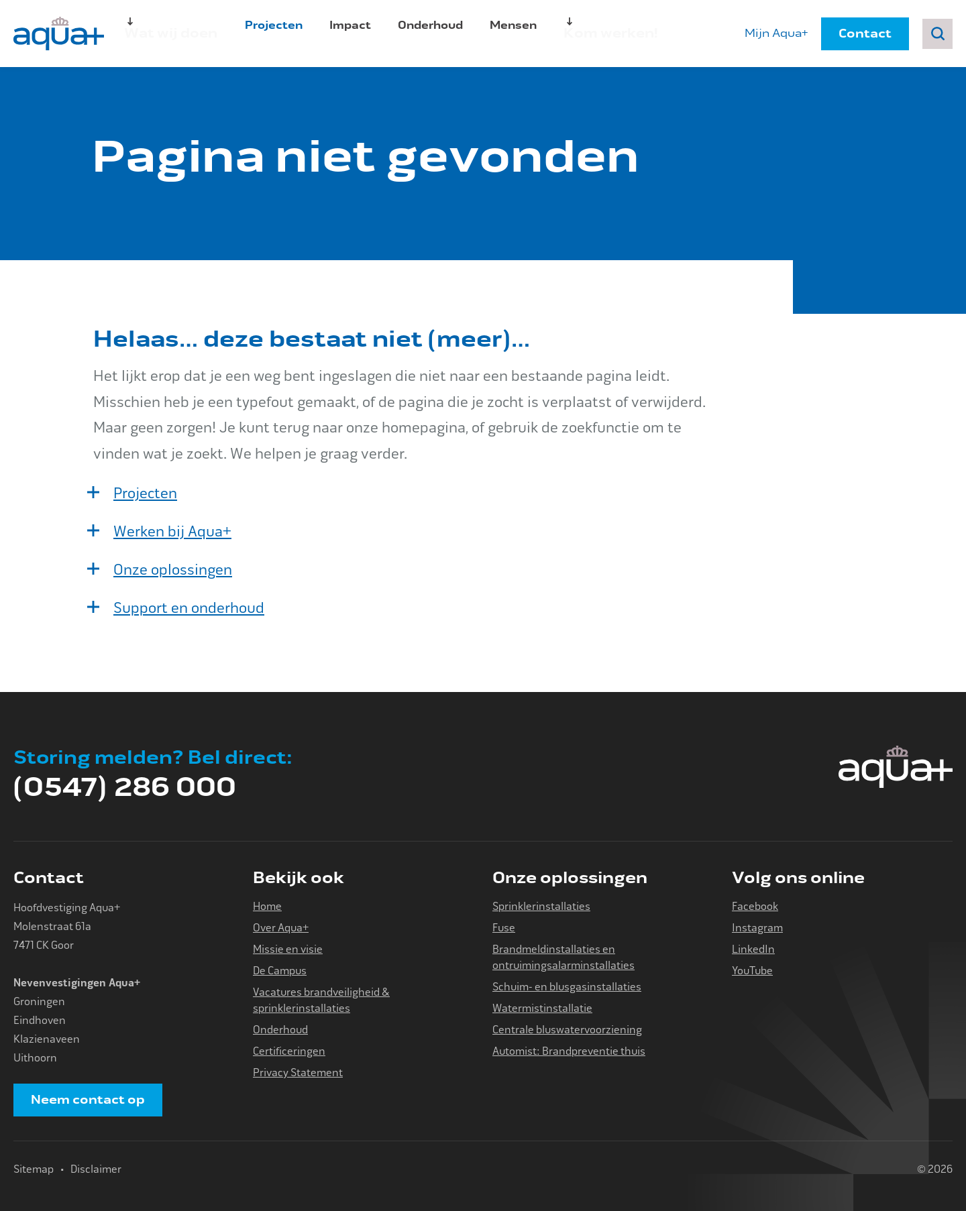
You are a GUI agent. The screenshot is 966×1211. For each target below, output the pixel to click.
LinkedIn (753, 949)
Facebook (755, 906)
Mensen (505, 33)
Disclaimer (95, 1169)
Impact (342, 33)
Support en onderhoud (188, 608)
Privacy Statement (298, 1072)
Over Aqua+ (281, 927)
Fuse (503, 927)
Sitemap (33, 1169)
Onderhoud (422, 33)
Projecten (265, 33)
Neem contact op (88, 1099)
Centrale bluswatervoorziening (567, 1029)
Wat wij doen (162, 33)
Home (267, 906)
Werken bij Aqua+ (172, 531)
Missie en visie (288, 949)
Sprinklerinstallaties (541, 906)
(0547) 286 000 (124, 787)
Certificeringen (289, 1051)
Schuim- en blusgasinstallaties (566, 986)
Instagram (757, 927)
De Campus (280, 970)
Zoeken (937, 34)
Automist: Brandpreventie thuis (568, 1051)
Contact (865, 33)
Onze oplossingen (172, 570)
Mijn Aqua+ (776, 33)
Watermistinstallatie (542, 1008)
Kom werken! (593, 33)
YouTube (752, 970)
